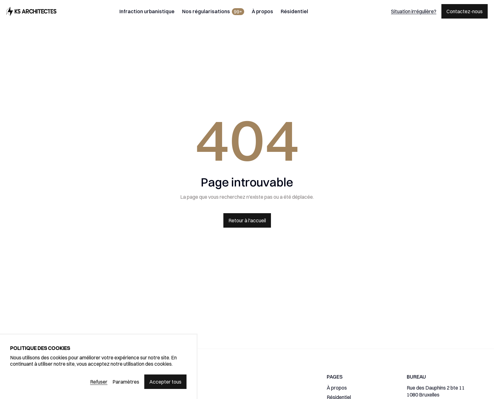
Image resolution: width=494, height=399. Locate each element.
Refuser (98, 382)
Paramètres (125, 382)
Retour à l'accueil (247, 220)
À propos (262, 11)
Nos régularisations (213, 11)
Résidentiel (294, 11)
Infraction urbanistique (147, 11)
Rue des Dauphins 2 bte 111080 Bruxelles (436, 391)
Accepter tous (165, 382)
